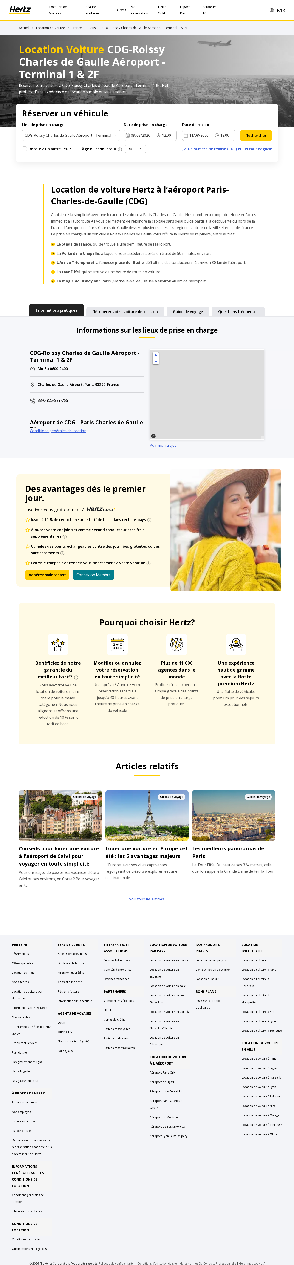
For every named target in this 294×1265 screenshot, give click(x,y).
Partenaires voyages (117, 1029)
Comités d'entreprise (117, 970)
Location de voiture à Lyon (259, 1087)
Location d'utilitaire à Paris (259, 970)
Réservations (20, 954)
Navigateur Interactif (25, 1081)
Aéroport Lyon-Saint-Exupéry (168, 1136)
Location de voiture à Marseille (262, 1078)
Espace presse (21, 1131)
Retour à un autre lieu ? (50, 148)
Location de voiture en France (169, 960)
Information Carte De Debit (29, 1008)
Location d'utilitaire (254, 960)
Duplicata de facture (71, 963)
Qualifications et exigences (29, 1249)
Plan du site (19, 1052)
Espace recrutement (25, 1102)
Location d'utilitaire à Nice (258, 1012)
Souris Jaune (66, 1051)
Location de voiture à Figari (259, 1068)
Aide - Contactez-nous (72, 954)
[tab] (56, 310)
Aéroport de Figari (162, 1082)
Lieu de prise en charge (43, 124)
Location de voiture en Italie (168, 986)
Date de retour (195, 124)
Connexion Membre (93, 574)
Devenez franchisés (116, 979)
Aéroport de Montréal (164, 1117)
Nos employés (21, 1112)
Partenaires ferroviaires (119, 1048)
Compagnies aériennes (119, 1001)
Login (61, 1023)
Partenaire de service (117, 1038)
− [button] (156, 361)
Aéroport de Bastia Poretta (167, 1127)
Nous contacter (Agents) (73, 1041)
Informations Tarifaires (27, 1211)
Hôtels (108, 1010)
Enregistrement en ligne (27, 1062)
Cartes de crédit (114, 1020)
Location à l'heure (207, 979)
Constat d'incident (70, 982)
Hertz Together (22, 1071)
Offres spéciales (22, 963)
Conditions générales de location (58, 430)
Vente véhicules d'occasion (213, 970)
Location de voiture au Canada (170, 1012)
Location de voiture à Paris (259, 1059)
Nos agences (20, 982)
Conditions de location (27, 1239)
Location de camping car (212, 960)
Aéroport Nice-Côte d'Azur (167, 1091)
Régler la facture (68, 991)
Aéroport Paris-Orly (162, 1072)
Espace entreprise (23, 1121)
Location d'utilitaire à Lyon (259, 1021)
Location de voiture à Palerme (261, 1096)
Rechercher (256, 135)
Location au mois (23, 973)
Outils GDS (65, 1032)
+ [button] (156, 355)
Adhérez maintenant (47, 574)
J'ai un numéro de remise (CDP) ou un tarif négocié (227, 148)
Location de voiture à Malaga (260, 1115)
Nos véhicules (21, 1017)
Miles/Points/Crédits (71, 973)
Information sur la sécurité (75, 1001)
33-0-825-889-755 (53, 400)
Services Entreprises (117, 960)
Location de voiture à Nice (259, 1106)
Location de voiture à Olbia (259, 1134)
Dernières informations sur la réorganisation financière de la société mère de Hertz (32, 1147)
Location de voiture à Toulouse (262, 1125)
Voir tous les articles (147, 899)
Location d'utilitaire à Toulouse (262, 1031)
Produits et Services (24, 1043)
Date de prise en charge (146, 124)
